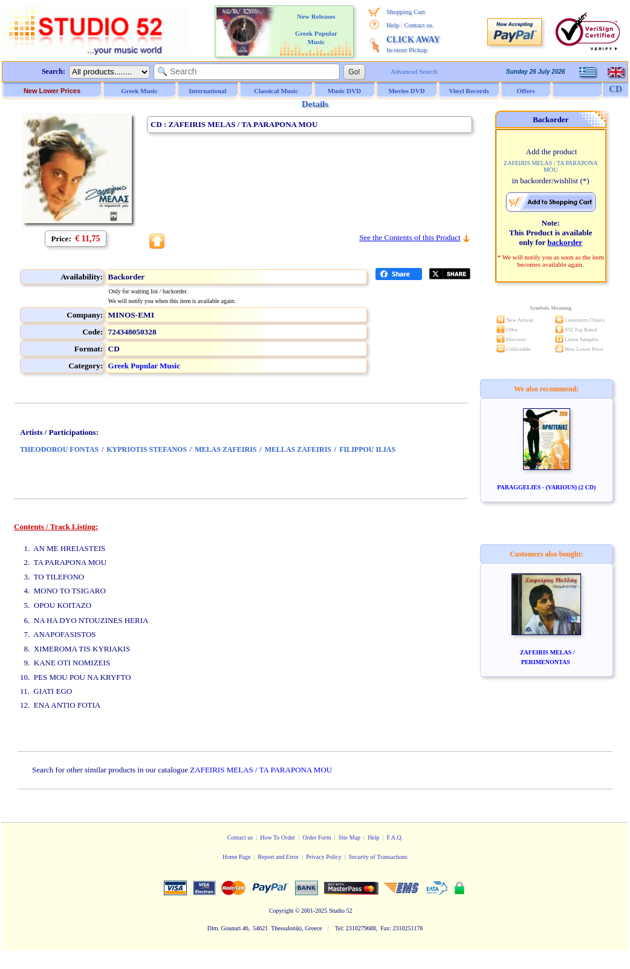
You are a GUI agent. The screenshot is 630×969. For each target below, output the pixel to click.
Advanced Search (414, 71)
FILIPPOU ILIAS (367, 449)
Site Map (349, 837)
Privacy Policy (324, 856)
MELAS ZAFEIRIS (225, 449)
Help (392, 24)
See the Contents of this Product (409, 237)
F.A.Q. (395, 837)
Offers (526, 90)
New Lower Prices (52, 90)
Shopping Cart (405, 11)
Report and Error (278, 856)
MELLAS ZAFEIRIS (298, 449)
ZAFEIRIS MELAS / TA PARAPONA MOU (261, 769)
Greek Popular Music (144, 365)
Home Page (236, 856)
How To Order (277, 837)
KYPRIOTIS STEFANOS (146, 449)
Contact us (418, 24)
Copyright (281, 910)
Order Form (316, 837)
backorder (564, 242)
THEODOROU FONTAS (59, 449)
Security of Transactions (378, 856)
